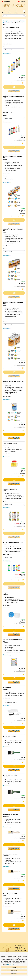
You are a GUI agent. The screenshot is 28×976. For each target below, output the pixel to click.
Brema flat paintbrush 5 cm (10, 814)
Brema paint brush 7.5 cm (10, 775)
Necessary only (14, 970)
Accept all (14, 967)
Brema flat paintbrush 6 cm (10, 854)
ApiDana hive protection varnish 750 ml (13, 229)
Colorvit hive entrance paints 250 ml (13, 542)
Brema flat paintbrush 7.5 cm (11, 894)
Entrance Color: (7, 554)
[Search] (24, 16)
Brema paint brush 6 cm (9, 736)
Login (9, 12)
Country (21, 1)
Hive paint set (7, 687)
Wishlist (16, 12)
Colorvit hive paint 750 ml (10, 489)
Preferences (14, 973)
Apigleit (5, 593)
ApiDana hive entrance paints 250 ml (13, 96)
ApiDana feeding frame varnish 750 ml (13, 381)
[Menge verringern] (4, 83)
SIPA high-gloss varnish (10, 443)
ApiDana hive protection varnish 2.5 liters (13, 303)
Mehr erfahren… (7, 53)
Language (6, 1)
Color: (5, 47)
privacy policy (10, 964)
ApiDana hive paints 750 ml (11, 27)
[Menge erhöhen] (19, 83)
